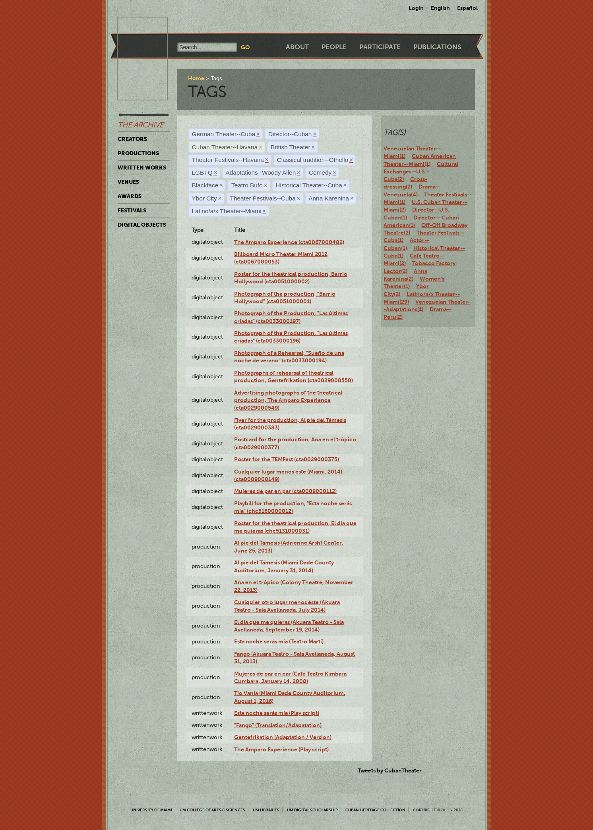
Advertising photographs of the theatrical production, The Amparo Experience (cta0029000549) (288, 400)
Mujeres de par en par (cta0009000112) (285, 491)
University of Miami (151, 810)
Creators (132, 139)
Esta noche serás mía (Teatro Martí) (279, 641)
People (334, 47)
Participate (380, 47)
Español (467, 8)
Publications (437, 47)
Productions (138, 153)
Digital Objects (142, 224)
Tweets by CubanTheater (390, 770)
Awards (129, 196)
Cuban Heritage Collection (375, 810)
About (297, 47)
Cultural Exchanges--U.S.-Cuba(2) (421, 172)
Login (416, 8)
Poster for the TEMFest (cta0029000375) (286, 459)
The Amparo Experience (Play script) (281, 749)
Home (196, 78)
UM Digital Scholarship (312, 810)
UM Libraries (266, 810)
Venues (128, 182)
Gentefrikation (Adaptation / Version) (282, 737)
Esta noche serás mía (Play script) (276, 713)
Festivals (132, 210)
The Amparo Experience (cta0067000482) (289, 242)
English (440, 8)
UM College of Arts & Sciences (212, 810)
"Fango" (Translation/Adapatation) (278, 725)
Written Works (142, 167)
